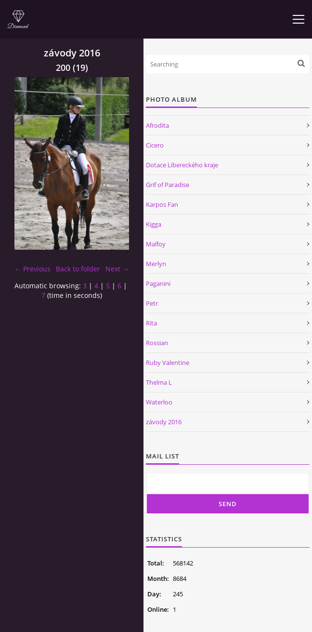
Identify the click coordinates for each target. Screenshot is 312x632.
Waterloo (159, 402)
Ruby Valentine (167, 362)
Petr (152, 303)
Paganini (158, 283)
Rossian (157, 342)
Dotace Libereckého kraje (182, 165)
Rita (151, 323)
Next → (117, 268)
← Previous (32, 268)
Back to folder (78, 268)
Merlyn (156, 263)
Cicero (155, 145)
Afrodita (157, 125)
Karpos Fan (162, 204)
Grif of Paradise (167, 184)
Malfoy (156, 244)
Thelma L (159, 382)
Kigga (153, 224)
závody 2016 (164, 421)
